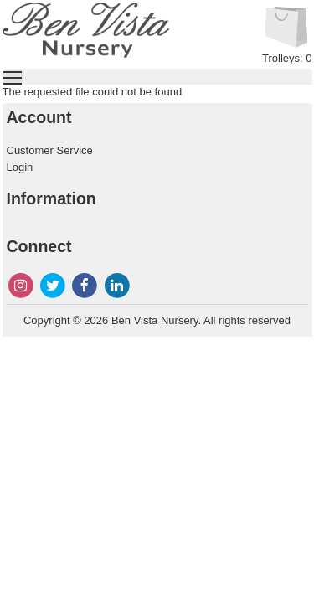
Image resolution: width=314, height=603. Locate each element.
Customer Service (50, 150)
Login (20, 167)
